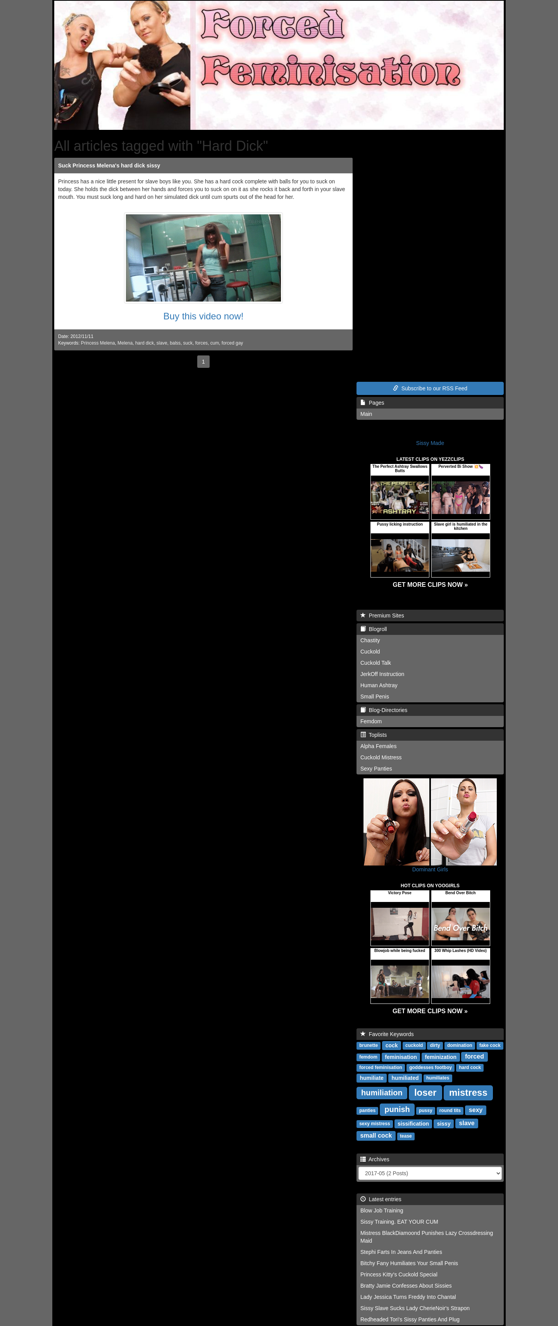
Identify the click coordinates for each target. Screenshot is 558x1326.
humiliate (371, 1077)
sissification (413, 1123)
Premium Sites (382, 615)
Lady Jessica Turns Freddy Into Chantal (408, 1297)
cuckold (414, 1045)
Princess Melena (98, 343)
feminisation (401, 1057)
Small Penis (374, 696)
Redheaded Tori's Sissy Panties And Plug (410, 1319)
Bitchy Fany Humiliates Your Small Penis (409, 1263)
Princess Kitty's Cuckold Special (398, 1274)
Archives (374, 1159)
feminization (440, 1057)
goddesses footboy (430, 1067)
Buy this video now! (204, 316)
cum (214, 343)
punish (397, 1109)
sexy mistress (374, 1123)
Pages (372, 403)
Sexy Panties (376, 769)
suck (188, 343)
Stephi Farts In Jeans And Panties (401, 1252)
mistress (468, 1092)
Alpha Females (378, 746)
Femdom (371, 721)
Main (366, 414)
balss (175, 343)
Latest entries (380, 1199)
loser (425, 1092)
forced (474, 1056)
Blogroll (373, 629)
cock (392, 1045)
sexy (476, 1110)
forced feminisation (380, 1067)
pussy (425, 1110)
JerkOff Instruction (382, 674)
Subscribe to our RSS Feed (430, 388)
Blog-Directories (383, 710)
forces (201, 343)
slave (162, 343)
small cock (376, 1135)
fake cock (490, 1045)
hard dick (144, 343)
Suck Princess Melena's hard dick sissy (109, 165)
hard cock (470, 1067)
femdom (368, 1057)
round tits (450, 1110)
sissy (444, 1123)
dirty (435, 1045)
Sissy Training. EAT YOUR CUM (399, 1222)
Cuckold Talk (375, 663)
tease (406, 1136)
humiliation (382, 1092)
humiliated (405, 1077)
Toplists (373, 735)
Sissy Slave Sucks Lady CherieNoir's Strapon (415, 1308)
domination (459, 1045)
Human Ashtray (379, 685)
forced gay (232, 343)
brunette (368, 1045)
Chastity (370, 640)
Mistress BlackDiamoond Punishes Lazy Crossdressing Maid (426, 1237)
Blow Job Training (381, 1210)
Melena (125, 343)
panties (367, 1110)
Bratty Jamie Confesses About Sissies (406, 1286)
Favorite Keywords (387, 1034)
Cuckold (370, 651)
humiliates (437, 1078)
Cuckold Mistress (381, 757)
